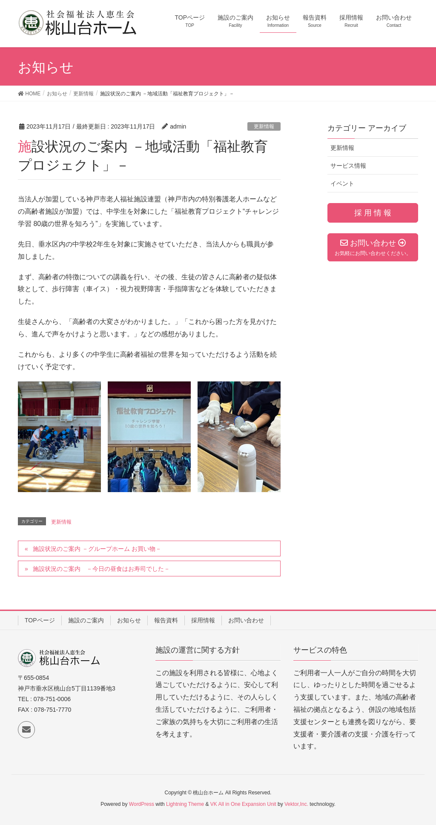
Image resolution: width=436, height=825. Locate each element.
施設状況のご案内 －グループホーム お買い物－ (97, 548)
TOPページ (40, 620)
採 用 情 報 (372, 213)
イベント (342, 183)
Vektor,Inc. (296, 804)
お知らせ (129, 620)
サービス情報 (348, 165)
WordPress (141, 804)
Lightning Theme (185, 804)
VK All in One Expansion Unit (243, 804)
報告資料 (166, 620)
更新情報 (264, 126)
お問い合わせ (246, 620)
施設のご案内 (86, 620)
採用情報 (203, 620)
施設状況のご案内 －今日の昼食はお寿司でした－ (101, 568)
